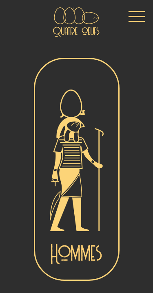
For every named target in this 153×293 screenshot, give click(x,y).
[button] (136, 16)
